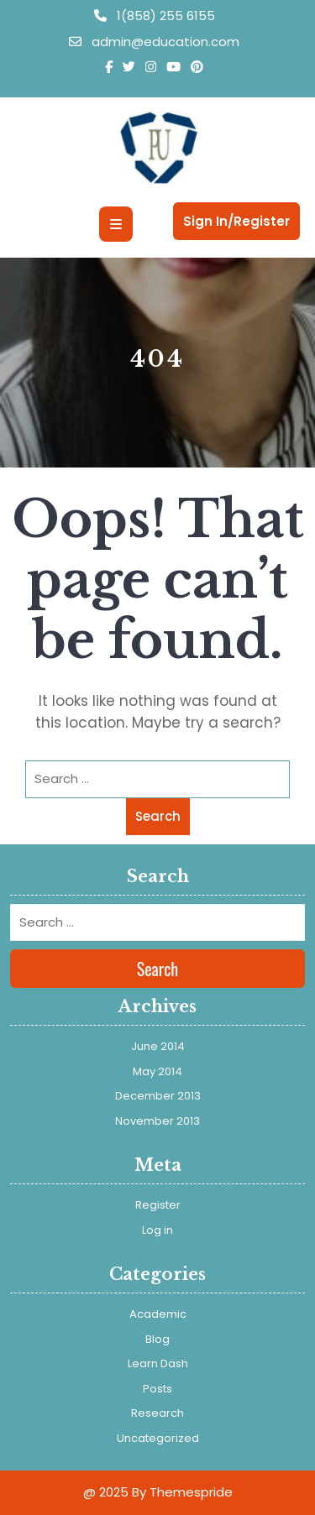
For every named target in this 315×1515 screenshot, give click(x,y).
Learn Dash (158, 1363)
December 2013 (158, 1096)
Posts (157, 1389)
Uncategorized (158, 1438)
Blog (157, 1339)
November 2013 (157, 1121)
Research (157, 1413)
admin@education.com (154, 41)
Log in (157, 1230)
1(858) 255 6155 (154, 15)
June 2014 (158, 1046)
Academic (157, 1314)
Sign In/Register (236, 221)
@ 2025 (106, 1492)
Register (158, 1205)
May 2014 (157, 1071)
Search (158, 816)
